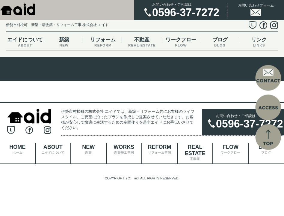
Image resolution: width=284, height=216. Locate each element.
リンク (259, 42)
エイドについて (25, 42)
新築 (64, 42)
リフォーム (103, 42)
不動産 (142, 42)
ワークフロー (181, 42)
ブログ (220, 42)
